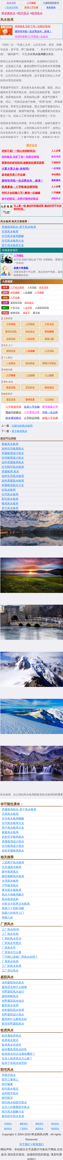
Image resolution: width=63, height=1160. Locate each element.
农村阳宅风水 (10, 1093)
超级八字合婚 (50, 418)
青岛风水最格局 (11, 890)
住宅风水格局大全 (13, 240)
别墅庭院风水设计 (13, 991)
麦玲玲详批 (16, 302)
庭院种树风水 (10, 996)
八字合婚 (15, 297)
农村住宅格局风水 (13, 448)
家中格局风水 (10, 871)
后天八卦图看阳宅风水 (16, 1107)
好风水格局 (9, 489)
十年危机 (32, 287)
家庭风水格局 (10, 444)
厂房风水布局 (10, 961)
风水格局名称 (10, 899)
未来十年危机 (21, 268)
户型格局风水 (10, 885)
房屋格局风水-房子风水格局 (19, 227)
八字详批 (49, 351)
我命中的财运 (13, 412)
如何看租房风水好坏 (14, 1049)
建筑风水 (39, 1124)
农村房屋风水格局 (13, 480)
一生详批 (27, 308)
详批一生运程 (50, 412)
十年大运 (15, 308)
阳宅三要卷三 (10, 1079)
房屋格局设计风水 (13, 453)
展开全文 (31, 145)
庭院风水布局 (10, 1005)
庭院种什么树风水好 (14, 1019)
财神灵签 (15, 313)
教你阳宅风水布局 (13, 1116)
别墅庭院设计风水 (13, 1014)
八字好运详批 (32, 418)
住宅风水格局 (10, 494)
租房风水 (55, 1128)
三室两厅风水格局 (13, 862)
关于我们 (24, 1144)
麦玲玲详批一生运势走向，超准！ (33, 31)
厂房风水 (24, 1128)
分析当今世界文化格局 (16, 903)
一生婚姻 (27, 292)
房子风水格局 (10, 508)
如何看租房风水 (11, 1035)
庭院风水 (39, 1128)
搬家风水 (24, 1124)
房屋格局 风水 (10, 471)
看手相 (36, 313)
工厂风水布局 (10, 934)
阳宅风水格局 (10, 499)
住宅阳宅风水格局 (13, 467)
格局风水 (37, 13)
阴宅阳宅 (7, 1098)
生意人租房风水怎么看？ (17, 1058)
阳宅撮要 (7, 1084)
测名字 (26, 313)
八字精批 (18, 255)
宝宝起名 (30, 387)
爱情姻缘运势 (50, 406)
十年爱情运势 (32, 412)
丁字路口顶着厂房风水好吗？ (20, 956)
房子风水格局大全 (13, 245)
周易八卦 (7, 917)
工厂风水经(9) (10, 929)
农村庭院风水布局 (13, 1010)
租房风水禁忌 (10, 1040)
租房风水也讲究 (11, 1044)
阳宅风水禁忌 (10, 1088)
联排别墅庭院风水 (13, 1023)
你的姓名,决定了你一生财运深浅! (33, 26)
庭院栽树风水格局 (13, 876)
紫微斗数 (49, 339)
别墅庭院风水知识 (13, 1000)
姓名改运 (29, 302)
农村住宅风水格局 (13, 476)
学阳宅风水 (9, 1075)
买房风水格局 (10, 231)
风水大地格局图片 (13, 894)
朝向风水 (55, 1124)
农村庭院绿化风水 (13, 982)
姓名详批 (43, 287)
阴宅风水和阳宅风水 (14, 1102)
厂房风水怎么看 (11, 952)
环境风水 (8, 1124)
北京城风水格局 (11, 867)
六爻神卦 (49, 399)
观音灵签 (11, 399)
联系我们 (38, 1144)
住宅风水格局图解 (13, 236)
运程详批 (11, 339)
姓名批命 (30, 363)
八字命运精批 (17, 287)
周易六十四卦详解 (13, 908)
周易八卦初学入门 (13, 912)
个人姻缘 (49, 375)
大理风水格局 (10, 880)
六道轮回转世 (42, 308)
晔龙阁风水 (9, 13)
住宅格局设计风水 (13, 457)
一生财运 (11, 363)
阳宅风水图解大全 (13, 1111)
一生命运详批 (11, 7)
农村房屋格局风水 (13, 462)
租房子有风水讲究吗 (14, 1063)
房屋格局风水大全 (13, 485)
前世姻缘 (15, 292)
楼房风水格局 (10, 503)
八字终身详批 (13, 406)
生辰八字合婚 (32, 406)
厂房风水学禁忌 (11, 943)
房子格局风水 (19, 431)
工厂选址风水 (10, 970)
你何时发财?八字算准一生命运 (31, 36)
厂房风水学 (9, 947)
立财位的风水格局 (22, 425)
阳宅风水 (23, 13)
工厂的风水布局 (11, 966)
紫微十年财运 (49, 363)
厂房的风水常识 (11, 938)
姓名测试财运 (13, 418)
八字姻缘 (39, 292)
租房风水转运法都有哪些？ (18, 1054)
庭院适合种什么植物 (14, 987)
